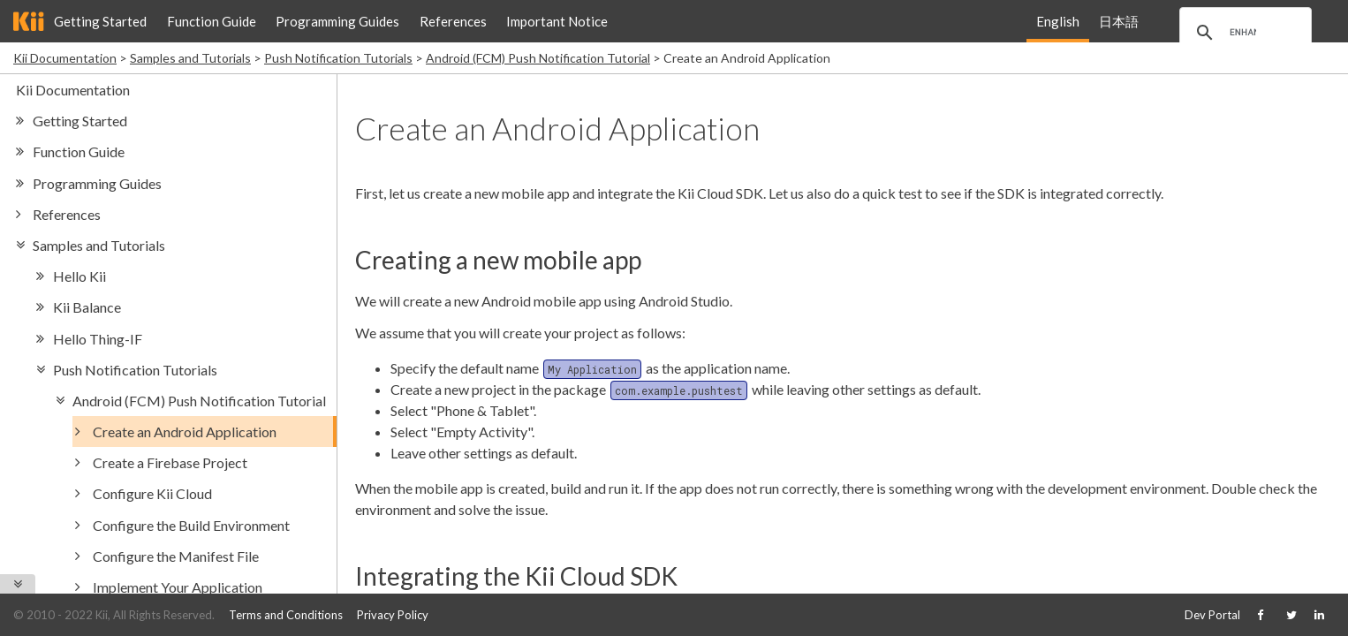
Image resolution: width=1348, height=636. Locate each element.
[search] (1243, 32)
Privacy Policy (392, 615)
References (453, 21)
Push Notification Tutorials (338, 57)
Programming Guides (337, 21)
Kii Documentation (65, 57)
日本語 (1119, 21)
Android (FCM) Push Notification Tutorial (538, 57)
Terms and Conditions (286, 615)
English (1057, 21)
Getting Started (100, 21)
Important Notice (557, 21)
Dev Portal (1212, 615)
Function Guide (211, 21)
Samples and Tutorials (190, 57)
